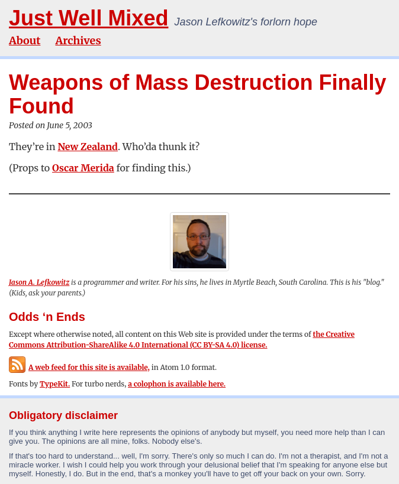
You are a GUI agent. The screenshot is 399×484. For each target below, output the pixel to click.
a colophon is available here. (177, 383)
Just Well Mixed (88, 18)
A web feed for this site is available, (79, 367)
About (24, 40)
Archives (78, 40)
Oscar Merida (83, 168)
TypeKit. (55, 383)
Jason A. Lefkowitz (39, 282)
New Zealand (87, 146)
